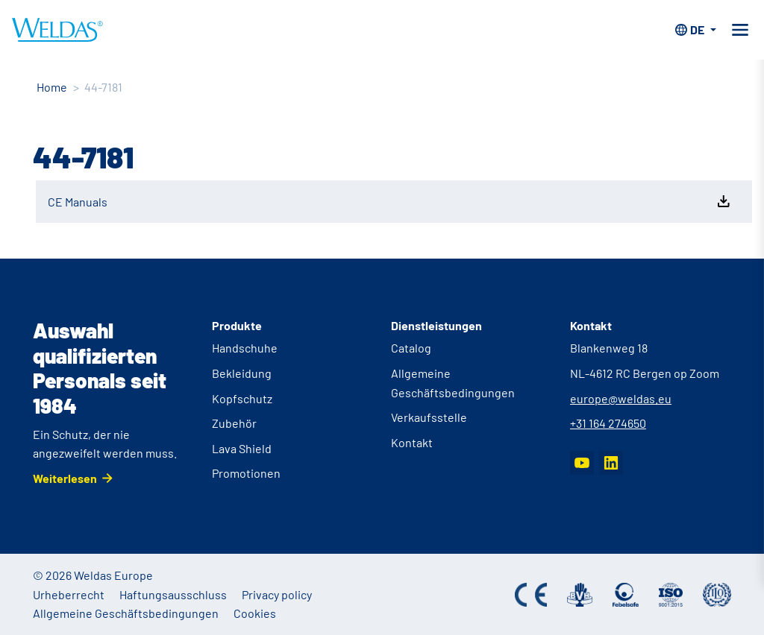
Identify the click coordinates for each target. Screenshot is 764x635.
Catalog (411, 348)
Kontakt (412, 442)
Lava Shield (242, 448)
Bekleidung (242, 373)
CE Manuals (390, 201)
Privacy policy (277, 594)
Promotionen (246, 473)
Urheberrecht (68, 594)
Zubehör (234, 423)
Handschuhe (245, 348)
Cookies (255, 613)
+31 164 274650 (608, 423)
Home (52, 87)
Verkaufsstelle (429, 417)
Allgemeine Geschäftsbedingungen (126, 613)
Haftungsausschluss (173, 594)
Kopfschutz (242, 398)
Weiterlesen (65, 478)
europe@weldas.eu (620, 398)
